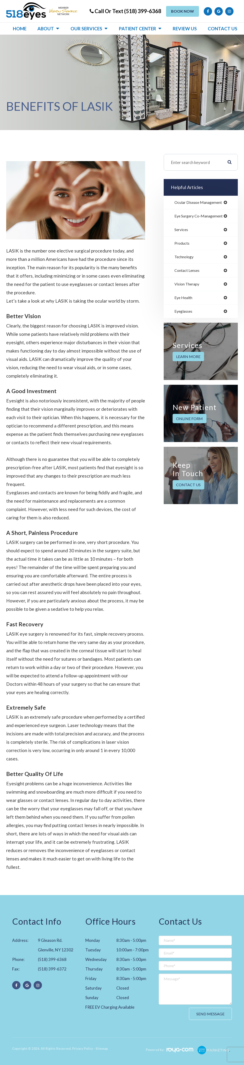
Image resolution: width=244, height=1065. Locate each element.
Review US (185, 28)
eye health (184, 300)
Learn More (188, 359)
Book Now (182, 11)
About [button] (45, 28)
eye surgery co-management (200, 216)
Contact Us (222, 28)
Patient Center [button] (137, 28)
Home (19, 28)
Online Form (189, 421)
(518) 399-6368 (52, 959)
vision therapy (188, 286)
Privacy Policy (82, 1048)
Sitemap (102, 1048)
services (181, 230)
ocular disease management (200, 202)
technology (184, 258)
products (182, 244)
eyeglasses (184, 313)
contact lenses (188, 272)
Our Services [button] (86, 28)
